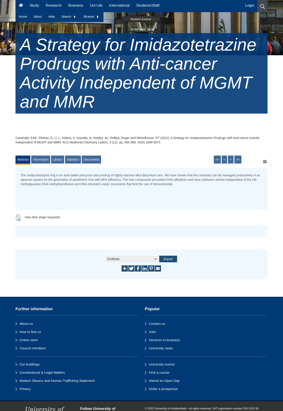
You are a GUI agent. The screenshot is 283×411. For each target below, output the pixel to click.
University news (161, 348)
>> (238, 159)
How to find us (30, 332)
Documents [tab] (91, 159)
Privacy (25, 389)
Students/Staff (147, 5)
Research (54, 5)
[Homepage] (20, 6)
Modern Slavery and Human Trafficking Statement (57, 380)
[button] (263, 6)
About (38, 16)
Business (75, 5)
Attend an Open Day (164, 380)
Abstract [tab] (23, 159)
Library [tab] (57, 159)
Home (23, 16)
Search (68, 16)
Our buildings (29, 364)
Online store (28, 340)
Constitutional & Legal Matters (42, 372)
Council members (32, 348)
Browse (91, 16)
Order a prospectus (163, 389)
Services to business (164, 340)
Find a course (159, 372)
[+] (264, 161)
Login (249, 5)
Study (34, 5)
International (119, 5)
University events (162, 364)
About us (26, 323)
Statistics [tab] (73, 159)
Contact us (157, 323)
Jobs (152, 332)
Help (51, 16)
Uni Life (96, 5)
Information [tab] (40, 159)
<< (217, 159)
